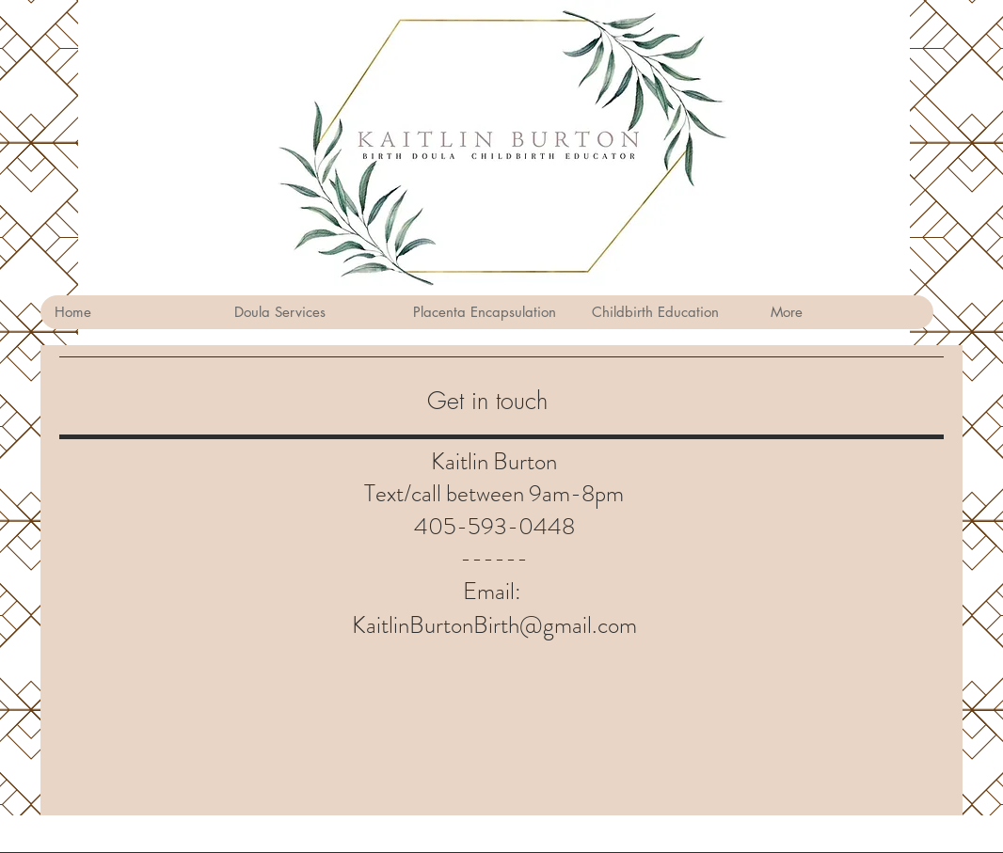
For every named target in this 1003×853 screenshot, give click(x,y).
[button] (308, 312)
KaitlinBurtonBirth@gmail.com (494, 625)
